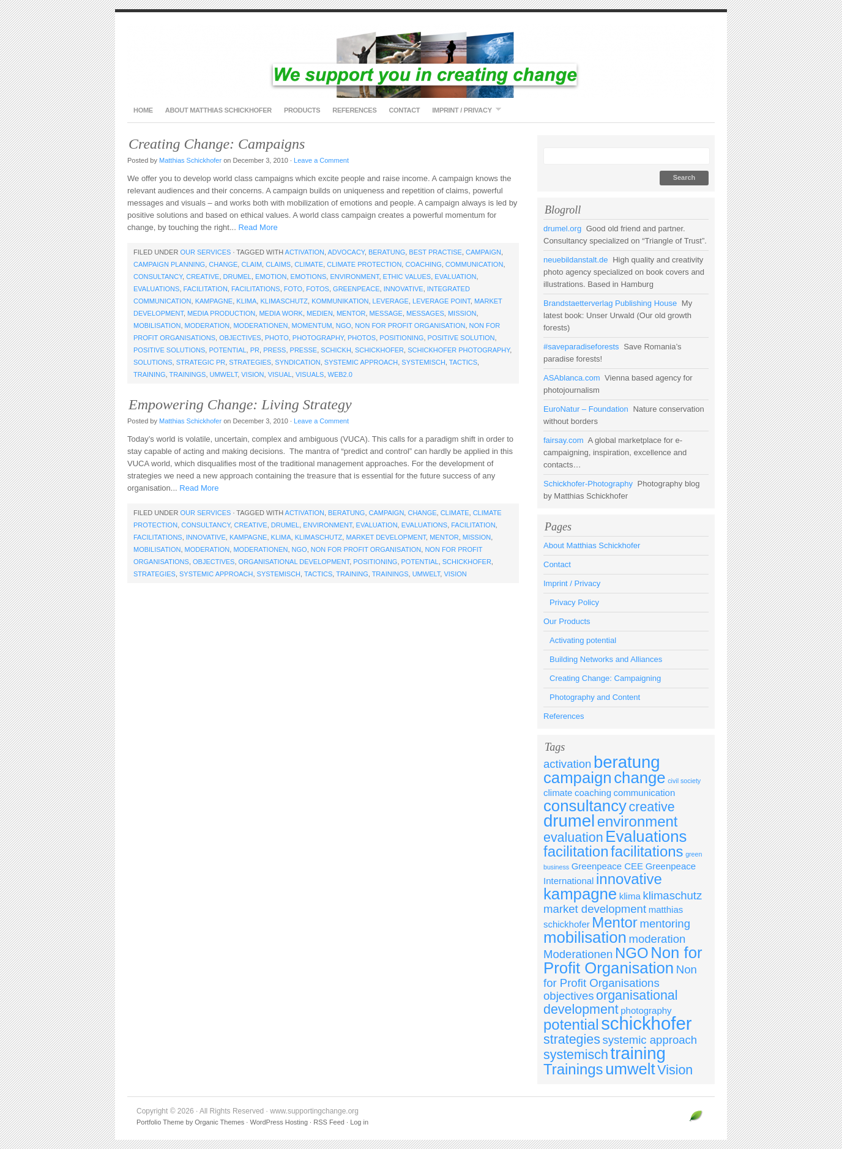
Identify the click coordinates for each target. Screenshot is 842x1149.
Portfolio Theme (160, 1122)
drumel (237, 276)
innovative (403, 288)
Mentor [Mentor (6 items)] (615, 922)
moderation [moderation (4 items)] (657, 938)
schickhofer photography (459, 350)
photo (277, 337)
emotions (309, 276)
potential (227, 350)
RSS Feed (329, 1122)
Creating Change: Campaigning (605, 678)
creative (202, 276)
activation (304, 252)
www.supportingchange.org (421, 61)
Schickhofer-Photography (588, 483)
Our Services (205, 252)
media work (281, 313)
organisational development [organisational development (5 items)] (610, 1002)
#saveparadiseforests (581, 346)
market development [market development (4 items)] (594, 908)
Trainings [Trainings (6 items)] (573, 1069)
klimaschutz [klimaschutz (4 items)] (672, 895)
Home (143, 110)
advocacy (345, 252)
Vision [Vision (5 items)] (675, 1070)
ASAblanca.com (571, 377)
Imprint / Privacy (463, 110)
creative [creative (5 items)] (652, 807)
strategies (250, 362)
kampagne (214, 301)
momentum (312, 325)
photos (362, 337)
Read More (257, 227)
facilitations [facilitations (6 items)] (647, 851)
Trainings (187, 374)
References (354, 110)
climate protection (364, 264)
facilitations (255, 288)
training (149, 374)
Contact (404, 110)
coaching (423, 264)
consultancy (157, 276)
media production (221, 313)
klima (246, 301)
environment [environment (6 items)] (637, 821)
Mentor (351, 313)
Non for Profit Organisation (410, 325)
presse (304, 350)
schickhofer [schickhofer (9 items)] (646, 1023)
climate (308, 264)
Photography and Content (595, 697)
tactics (463, 362)
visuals (310, 374)
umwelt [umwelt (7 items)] (630, 1068)
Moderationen (260, 325)
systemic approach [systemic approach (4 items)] (650, 1039)
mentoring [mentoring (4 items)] (664, 923)
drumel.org (562, 228)
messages (425, 313)
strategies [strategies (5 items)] (571, 1039)
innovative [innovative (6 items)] (629, 879)
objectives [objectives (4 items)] (568, 995)
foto (293, 288)
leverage (391, 301)
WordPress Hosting (279, 1122)
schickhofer (379, 350)
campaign (483, 252)
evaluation (455, 276)
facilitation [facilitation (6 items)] (575, 851)
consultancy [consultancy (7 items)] (585, 805)
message (386, 313)
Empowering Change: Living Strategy (240, 404)
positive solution (461, 337)
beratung (386, 252)
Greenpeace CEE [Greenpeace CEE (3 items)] (607, 866)
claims (278, 264)
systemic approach (361, 362)
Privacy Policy (574, 602)
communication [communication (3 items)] (645, 792)
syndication (297, 362)
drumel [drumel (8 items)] (569, 820)
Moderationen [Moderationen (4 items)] (578, 954)
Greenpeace (356, 288)
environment (354, 276)
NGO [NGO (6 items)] (632, 953)
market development (386, 537)
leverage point (441, 301)
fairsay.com (563, 440)
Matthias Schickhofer (190, 160)
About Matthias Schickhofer (218, 110)
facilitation (206, 288)
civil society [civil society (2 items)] (684, 780)
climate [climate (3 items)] (557, 792)
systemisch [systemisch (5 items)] (575, 1054)
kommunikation (339, 301)
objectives (240, 337)
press (274, 350)
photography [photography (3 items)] (645, 1010)
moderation (207, 325)
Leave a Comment (321, 160)
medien (320, 313)
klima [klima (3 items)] (630, 896)
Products (302, 110)
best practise (435, 252)
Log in (359, 1122)
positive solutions (169, 350)
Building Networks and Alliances (606, 659)
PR (254, 350)
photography (318, 337)
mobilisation (157, 325)
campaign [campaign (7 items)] (577, 777)
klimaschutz (284, 301)
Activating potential (583, 640)
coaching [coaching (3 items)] (593, 792)
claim (251, 264)
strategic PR (200, 362)
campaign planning (169, 264)
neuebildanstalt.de (575, 259)
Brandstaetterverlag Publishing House (610, 303)
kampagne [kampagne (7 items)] (580, 893)
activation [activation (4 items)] (567, 763)
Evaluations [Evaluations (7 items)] (646, 836)
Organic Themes (219, 1122)
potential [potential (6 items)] (571, 1024)
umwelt (224, 374)
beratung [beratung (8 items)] (627, 762)
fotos (317, 288)
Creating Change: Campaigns (217, 144)
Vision (252, 374)
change (223, 264)
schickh (336, 350)
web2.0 (340, 374)
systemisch (423, 362)
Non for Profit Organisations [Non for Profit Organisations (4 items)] (620, 976)
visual (280, 374)
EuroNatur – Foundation (585, 409)
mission (462, 313)
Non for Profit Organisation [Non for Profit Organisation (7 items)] (622, 960)
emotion (270, 276)
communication (474, 264)
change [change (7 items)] (639, 777)
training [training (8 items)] (638, 1053)
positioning (401, 337)
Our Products (567, 621)
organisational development (294, 561)
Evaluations (156, 288)
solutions (153, 362)
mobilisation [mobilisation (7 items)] (585, 937)
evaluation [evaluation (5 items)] (573, 837)
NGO (343, 325)
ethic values (407, 276)
